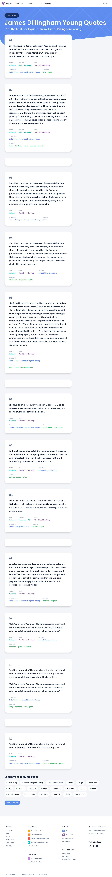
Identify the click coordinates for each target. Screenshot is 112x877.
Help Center (10, 840)
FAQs (8, 837)
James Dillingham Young (30, 72)
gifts (26, 146)
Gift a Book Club (33, 846)
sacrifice (35, 527)
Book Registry (46, 3)
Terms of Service (28, 874)
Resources (66, 841)
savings (33, 146)
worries (46, 601)
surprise (41, 146)
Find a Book (66, 853)
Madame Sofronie (55, 783)
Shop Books (32, 3)
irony (11, 707)
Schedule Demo (67, 838)
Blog (7, 833)
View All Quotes (12, 803)
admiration (47, 428)
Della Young (13, 72)
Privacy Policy (43, 874)
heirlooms (13, 280)
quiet (11, 368)
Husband (27, 65)
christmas (18, 146)
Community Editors (69, 859)
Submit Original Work (96, 833)
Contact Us (10, 843)
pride (45, 220)
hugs (50, 72)
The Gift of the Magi (42, 65)
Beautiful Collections (35, 862)
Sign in (105, 3)
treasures (23, 280)
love (44, 72)
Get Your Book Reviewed (97, 830)
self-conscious (27, 368)
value (17, 368)
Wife (20, 65)
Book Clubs (20, 3)
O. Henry (12, 65)
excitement (52, 763)
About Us (9, 830)
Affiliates (9, 846)
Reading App (66, 856)
